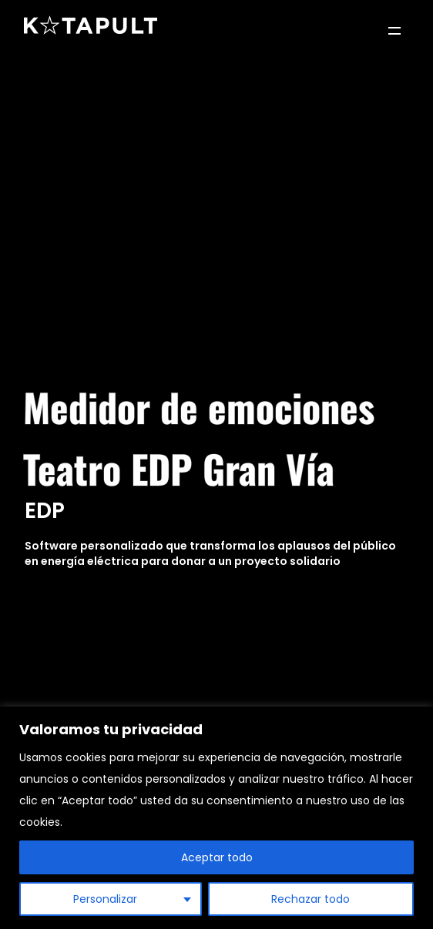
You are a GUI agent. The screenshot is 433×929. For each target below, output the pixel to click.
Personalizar (105, 899)
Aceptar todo (217, 857)
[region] (216, 818)
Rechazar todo (310, 899)
